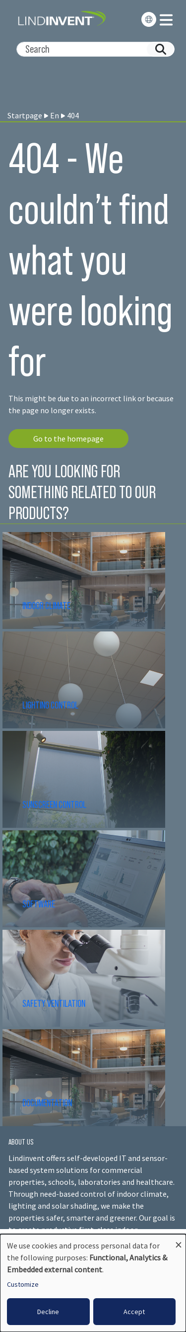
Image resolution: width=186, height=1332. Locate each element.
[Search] (91, 49)
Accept (134, 1311)
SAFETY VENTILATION (53, 1003)
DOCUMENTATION (47, 1102)
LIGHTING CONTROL (50, 705)
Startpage (24, 115)
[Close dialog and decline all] (178, 1240)
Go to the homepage (68, 439)
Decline (48, 1311)
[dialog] (93, 1283)
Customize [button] (23, 1284)
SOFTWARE (38, 903)
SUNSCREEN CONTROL (54, 804)
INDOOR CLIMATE (47, 605)
